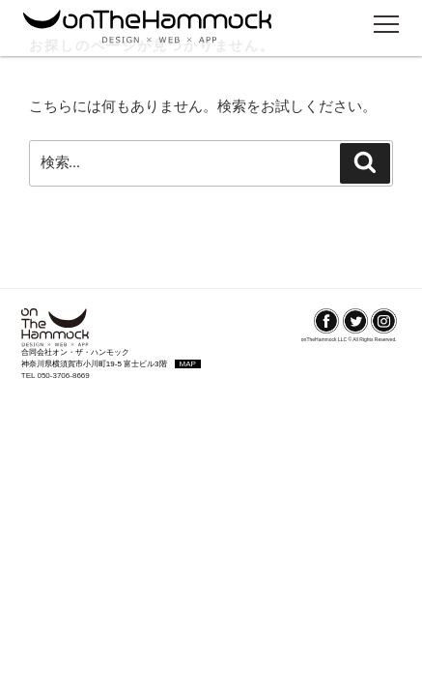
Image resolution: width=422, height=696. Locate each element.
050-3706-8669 (63, 375)
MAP (188, 364)
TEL (29, 375)
